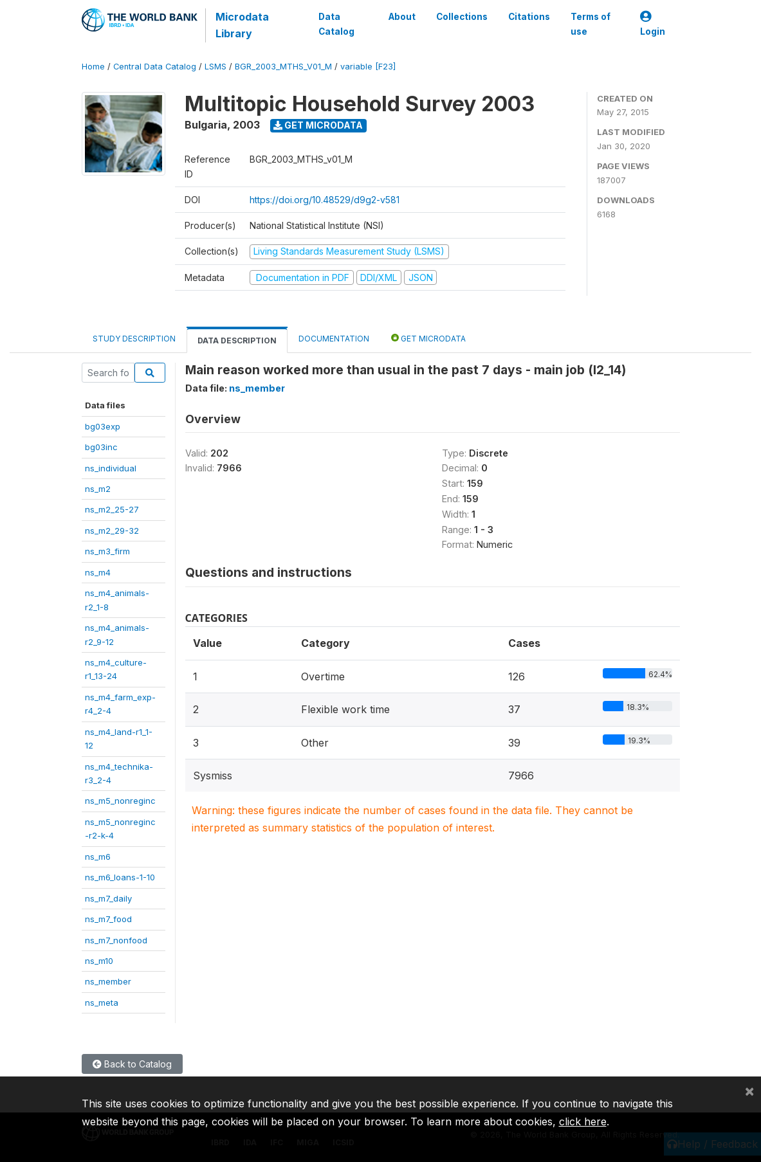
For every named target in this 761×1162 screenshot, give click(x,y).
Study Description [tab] (134, 338)
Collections (462, 17)
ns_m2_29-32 (112, 530)
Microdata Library (242, 25)
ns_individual (110, 468)
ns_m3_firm (107, 551)
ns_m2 (98, 489)
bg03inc (101, 447)
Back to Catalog (132, 1063)
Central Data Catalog (154, 66)
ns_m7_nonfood (116, 940)
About (402, 17)
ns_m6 (98, 856)
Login (652, 24)
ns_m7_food (108, 919)
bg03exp (102, 426)
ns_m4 (98, 572)
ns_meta (101, 1002)
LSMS (215, 66)
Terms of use (590, 24)
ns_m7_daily (108, 898)
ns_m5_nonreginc (120, 800)
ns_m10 (99, 961)
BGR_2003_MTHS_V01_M (283, 66)
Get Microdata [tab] (428, 337)
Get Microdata (318, 125)
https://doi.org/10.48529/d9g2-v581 (324, 199)
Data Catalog (336, 24)
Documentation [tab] (333, 338)
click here (583, 1121)
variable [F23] (368, 66)
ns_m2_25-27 (112, 509)
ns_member (108, 981)
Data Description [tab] (237, 340)
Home (93, 66)
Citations (529, 17)
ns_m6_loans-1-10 (120, 877)
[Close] (749, 1090)
